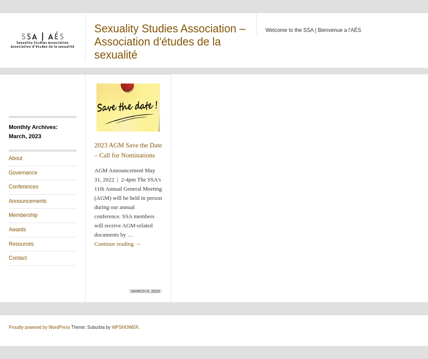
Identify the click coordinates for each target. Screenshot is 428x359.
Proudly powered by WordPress (39, 327)
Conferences (23, 187)
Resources (21, 244)
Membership (23, 215)
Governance (23, 173)
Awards (17, 230)
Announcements (28, 201)
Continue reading (117, 243)
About (15, 158)
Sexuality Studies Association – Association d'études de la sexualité (169, 41)
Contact (18, 258)
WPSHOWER (125, 327)
